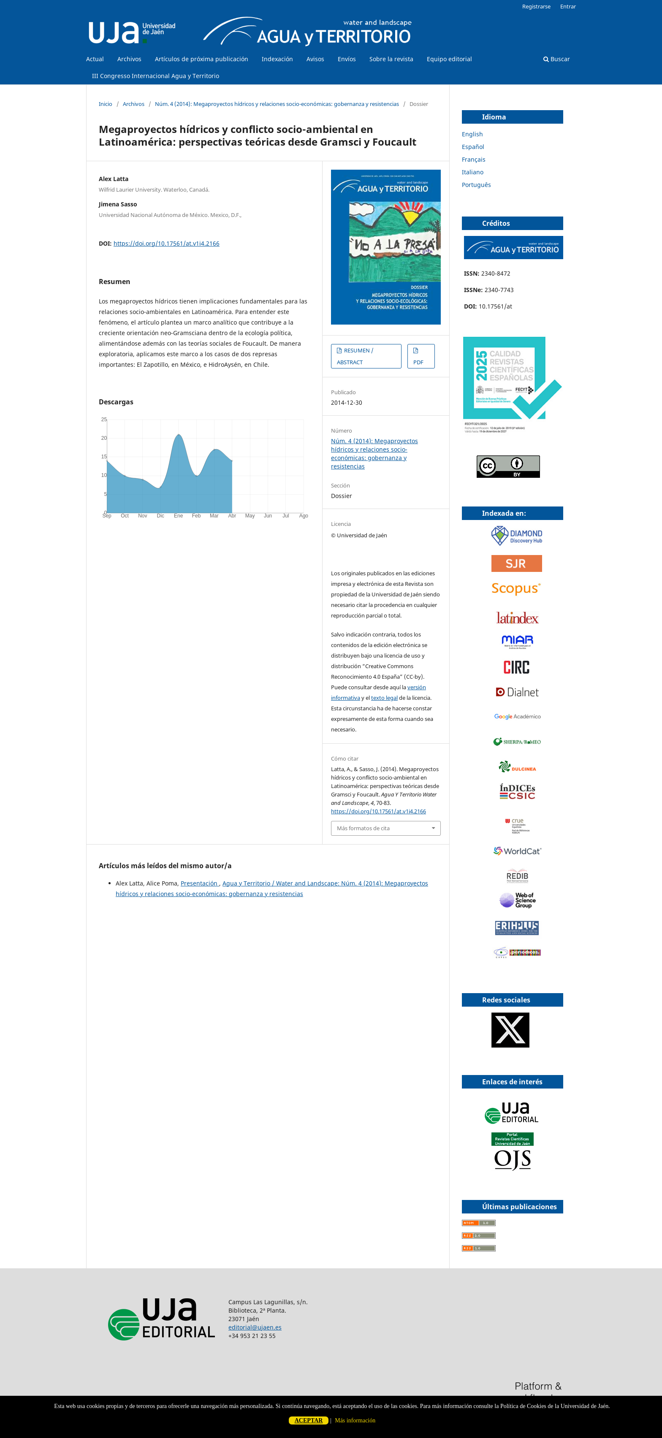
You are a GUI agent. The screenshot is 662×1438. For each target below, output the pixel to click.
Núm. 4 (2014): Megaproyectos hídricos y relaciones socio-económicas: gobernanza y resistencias (277, 104)
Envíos (347, 59)
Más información (355, 1420)
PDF (418, 362)
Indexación (277, 59)
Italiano (472, 172)
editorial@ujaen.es (255, 1327)
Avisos (315, 59)
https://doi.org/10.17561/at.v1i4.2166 (167, 243)
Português (476, 185)
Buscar (556, 59)
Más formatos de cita (363, 828)
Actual (95, 59)
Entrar (568, 6)
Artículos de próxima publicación (201, 59)
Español (473, 147)
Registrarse (536, 6)
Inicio (105, 104)
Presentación (200, 883)
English (472, 134)
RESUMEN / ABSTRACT (355, 356)
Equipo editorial (449, 59)
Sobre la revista (391, 59)
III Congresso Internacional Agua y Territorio (155, 76)
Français (474, 159)
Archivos (129, 59)
